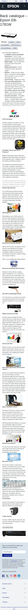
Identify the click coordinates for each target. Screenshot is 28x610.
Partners (4, 593)
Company (4, 602)
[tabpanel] (14, 294)
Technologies (5, 597)
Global (21, 1)
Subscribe (6, 555)
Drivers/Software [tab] (6, 48)
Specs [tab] (18, 42)
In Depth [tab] (11, 42)
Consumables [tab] (5, 45)
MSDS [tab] (15, 48)
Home (16, 1)
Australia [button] (3, 1)
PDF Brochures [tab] (16, 45)
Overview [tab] (4, 42)
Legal (3, 588)
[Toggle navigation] (2, 6)
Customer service (6, 583)
